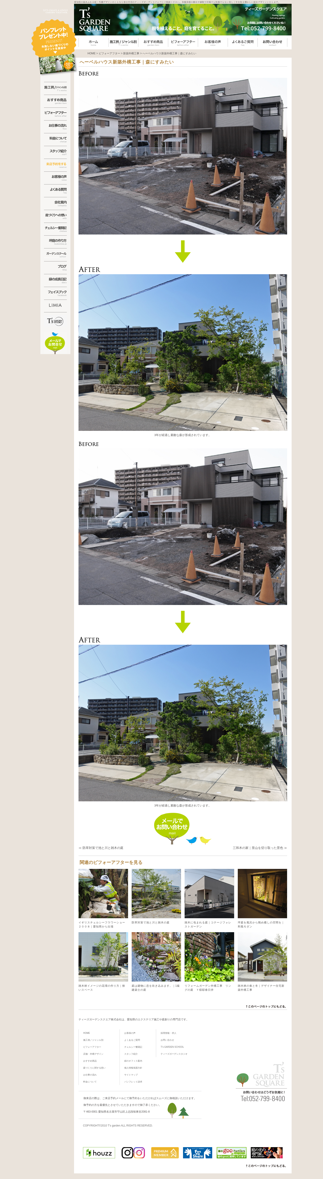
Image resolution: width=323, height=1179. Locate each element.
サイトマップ (131, 1075)
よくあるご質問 (132, 1040)
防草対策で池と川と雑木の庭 (156, 896)
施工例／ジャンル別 (93, 1040)
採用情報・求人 (168, 1033)
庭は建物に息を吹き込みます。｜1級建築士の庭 (156, 961)
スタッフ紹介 (131, 1054)
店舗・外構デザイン (93, 1054)
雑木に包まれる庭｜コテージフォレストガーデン (209, 898)
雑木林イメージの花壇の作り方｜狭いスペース (103, 961)
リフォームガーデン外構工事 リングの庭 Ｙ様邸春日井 (209, 961)
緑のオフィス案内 (133, 1061)
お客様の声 (129, 1033)
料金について (90, 1081)
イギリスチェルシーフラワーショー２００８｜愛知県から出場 (103, 898)
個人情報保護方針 (133, 1068)
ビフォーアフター (92, 1047)
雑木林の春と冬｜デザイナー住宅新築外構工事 (262, 961)
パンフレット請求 (133, 1081)
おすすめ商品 (90, 1061)
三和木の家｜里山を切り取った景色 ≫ (260, 848)
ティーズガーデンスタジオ (174, 1054)
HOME (86, 1033)
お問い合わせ (167, 1040)
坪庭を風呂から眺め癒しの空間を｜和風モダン (262, 898)
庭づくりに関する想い (94, 1068)
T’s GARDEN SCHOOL (172, 1047)
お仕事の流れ (90, 1075)
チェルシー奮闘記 (133, 1047)
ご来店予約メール (113, 1098)
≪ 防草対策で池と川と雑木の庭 (101, 848)
